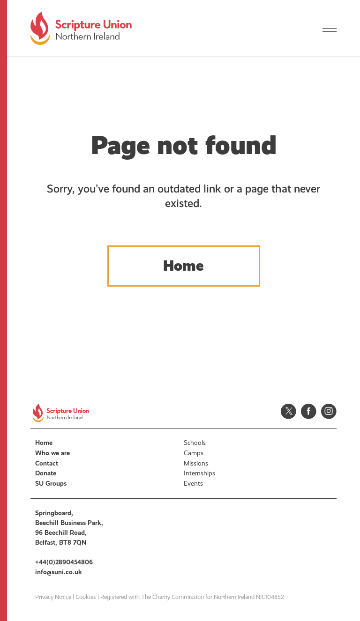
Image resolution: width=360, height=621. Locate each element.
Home (183, 266)
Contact (46, 463)
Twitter (288, 411)
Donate (45, 473)
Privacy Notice (53, 597)
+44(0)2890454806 (64, 562)
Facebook (308, 411)
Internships (199, 473)
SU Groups (51, 484)
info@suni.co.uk (58, 572)
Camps (193, 453)
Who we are (52, 453)
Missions (196, 463)
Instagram (329, 411)
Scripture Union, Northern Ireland (81, 28)
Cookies (85, 597)
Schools (195, 443)
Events (193, 484)
